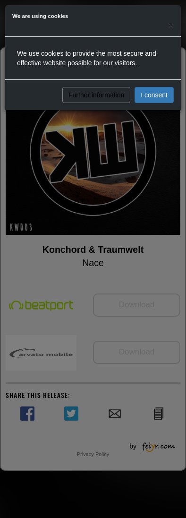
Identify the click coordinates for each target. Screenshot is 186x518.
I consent (154, 95)
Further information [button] (96, 95)
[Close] (171, 24)
